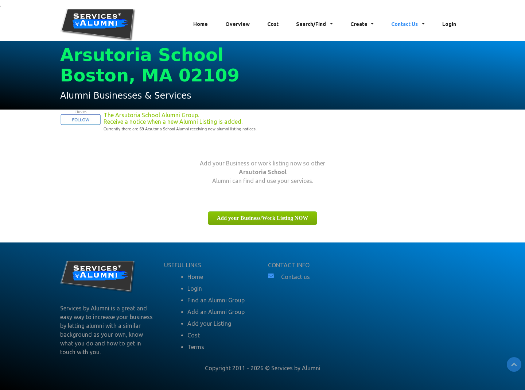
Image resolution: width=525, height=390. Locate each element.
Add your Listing (209, 323)
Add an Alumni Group (216, 312)
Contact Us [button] (405, 24)
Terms (195, 347)
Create (359, 24)
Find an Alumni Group (216, 300)
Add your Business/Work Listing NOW (262, 218)
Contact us (295, 277)
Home (200, 24)
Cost (273, 24)
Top (514, 364)
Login (449, 24)
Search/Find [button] (311, 24)
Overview (237, 24)
